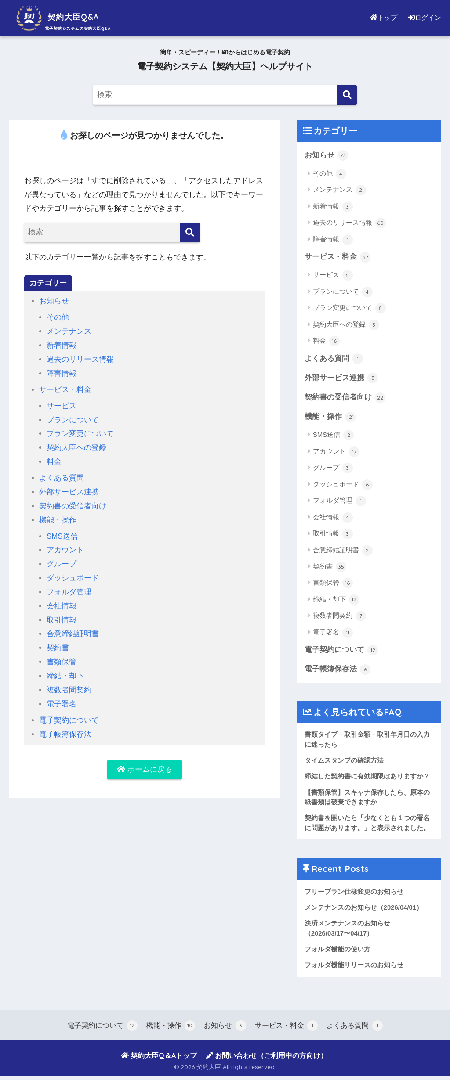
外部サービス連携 (69, 489)
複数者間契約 (69, 684)
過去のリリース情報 (80, 358)
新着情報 (61, 345)
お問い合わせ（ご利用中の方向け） (266, 1059)
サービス (61, 404)
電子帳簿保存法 (65, 727)
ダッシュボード (73, 573)
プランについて (73, 418)
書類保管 (61, 656)
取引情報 (61, 615)
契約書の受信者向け (72, 503)
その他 (58, 317)
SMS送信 (62, 532)
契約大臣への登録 (76, 445)
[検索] (347, 95)
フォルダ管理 (69, 587)
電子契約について (69, 713)
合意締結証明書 (73, 629)
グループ (61, 560)
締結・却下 (65, 670)
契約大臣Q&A (63, 17)
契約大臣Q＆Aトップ (159, 1059)
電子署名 (61, 697)
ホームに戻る (144, 763)
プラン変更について (80, 432)
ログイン (423, 17)
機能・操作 (57, 516)
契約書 (58, 642)
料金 (54, 459)
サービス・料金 (65, 388)
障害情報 (61, 372)
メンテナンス (69, 331)
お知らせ (54, 301)
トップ (381, 17)
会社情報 (61, 601)
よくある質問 (61, 475)
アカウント (65, 546)
